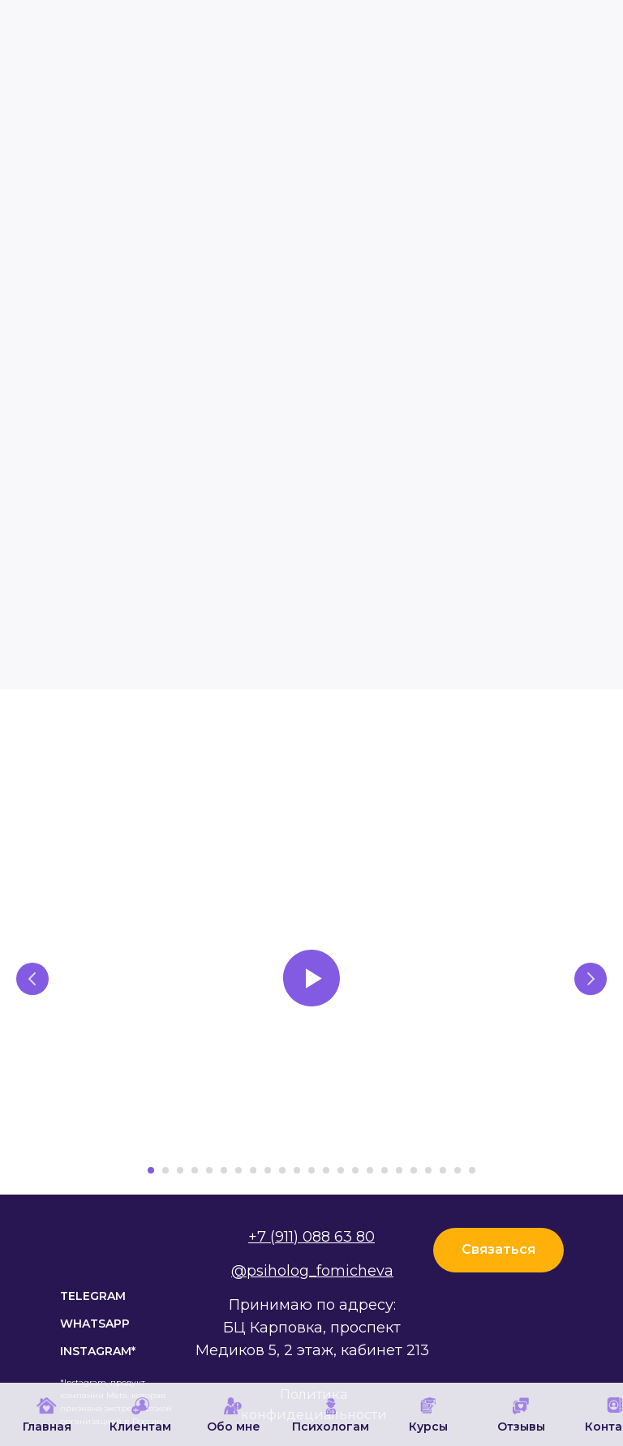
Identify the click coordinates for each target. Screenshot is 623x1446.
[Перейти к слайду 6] (224, 1170)
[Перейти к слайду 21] (443, 1170)
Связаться (498, 1249)
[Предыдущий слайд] (32, 979)
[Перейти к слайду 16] (370, 1170)
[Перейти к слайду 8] (253, 1170)
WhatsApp (95, 1323)
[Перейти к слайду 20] (428, 1170)
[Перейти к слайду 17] (384, 1170)
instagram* (97, 1351)
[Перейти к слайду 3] (180, 1170)
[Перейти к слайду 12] (311, 1170)
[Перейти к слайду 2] (165, 1170)
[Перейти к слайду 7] (238, 1170)
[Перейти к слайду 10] (282, 1170)
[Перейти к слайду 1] (151, 1170)
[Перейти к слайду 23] (472, 1170)
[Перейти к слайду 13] (326, 1170)
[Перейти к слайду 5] (209, 1170)
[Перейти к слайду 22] (457, 1170)
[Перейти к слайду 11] (297, 1170)
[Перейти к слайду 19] (413, 1170)
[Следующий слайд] (590, 979)
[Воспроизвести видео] (311, 978)
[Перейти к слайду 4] (194, 1170)
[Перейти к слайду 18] (399, 1170)
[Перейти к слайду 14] (340, 1170)
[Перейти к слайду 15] (355, 1170)
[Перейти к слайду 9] (267, 1170)
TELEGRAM (93, 1296)
